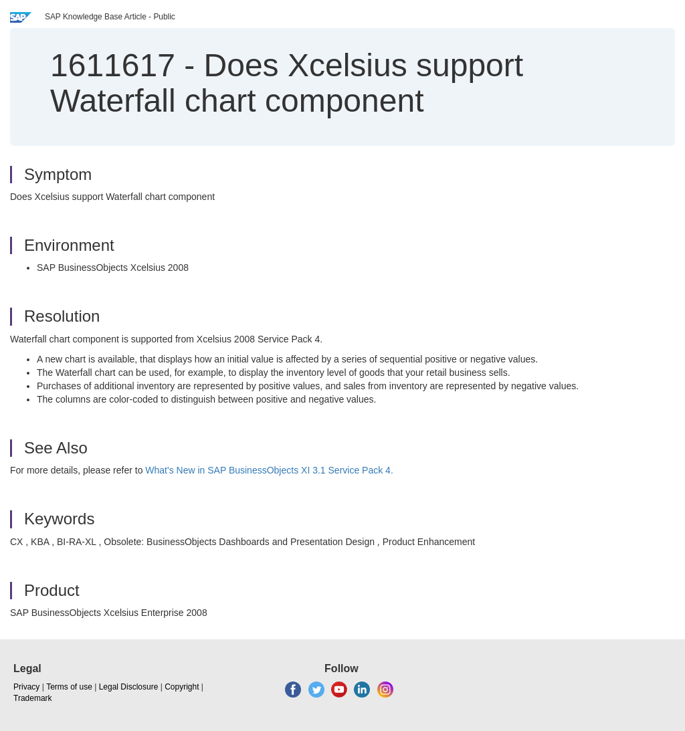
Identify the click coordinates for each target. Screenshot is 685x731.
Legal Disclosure (129, 687)
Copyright (182, 687)
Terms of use (69, 687)
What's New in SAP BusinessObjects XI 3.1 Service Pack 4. (269, 470)
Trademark (32, 698)
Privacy (26, 687)
